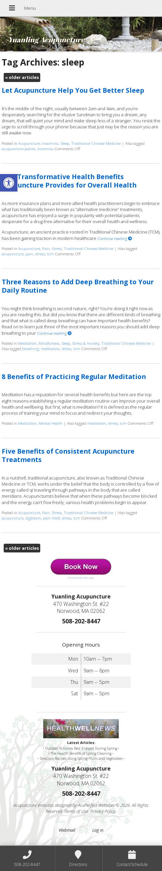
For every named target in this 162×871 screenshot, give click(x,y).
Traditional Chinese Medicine (96, 143)
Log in (97, 830)
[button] (8, 183)
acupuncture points (18, 148)
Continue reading (114, 238)
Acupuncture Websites (33, 805)
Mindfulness (49, 343)
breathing (30, 348)
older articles (22, 77)
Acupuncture (29, 143)
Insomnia (50, 143)
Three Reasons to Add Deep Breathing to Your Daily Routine (78, 286)
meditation (50, 348)
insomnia (45, 148)
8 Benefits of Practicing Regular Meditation (74, 376)
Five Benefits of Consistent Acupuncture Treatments (68, 455)
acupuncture (12, 253)
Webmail (67, 830)
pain (29, 253)
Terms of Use (76, 811)
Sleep (64, 143)
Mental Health (50, 423)
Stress (57, 248)
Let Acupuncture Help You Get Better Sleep (73, 90)
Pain (46, 248)
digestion (33, 518)
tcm (50, 253)
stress (40, 253)
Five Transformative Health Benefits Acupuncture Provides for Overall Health (69, 181)
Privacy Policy (102, 811)
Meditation (27, 343)
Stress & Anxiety (85, 343)
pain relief (51, 518)
